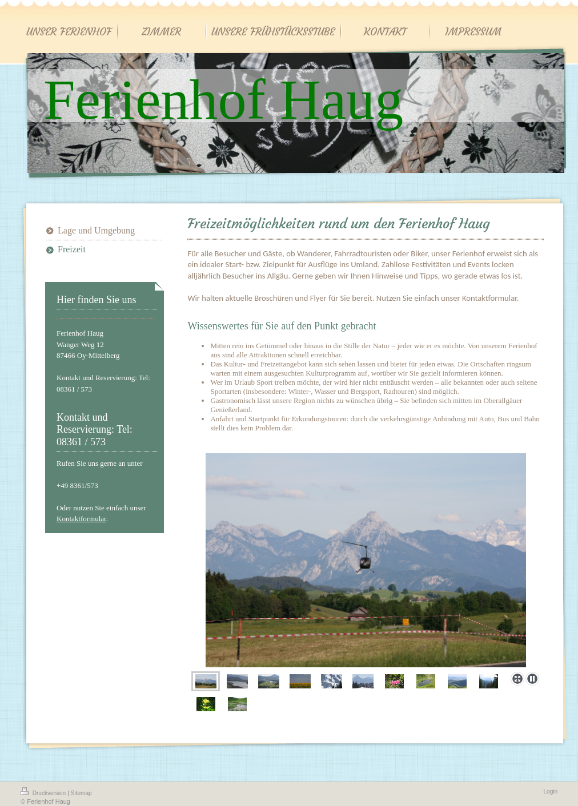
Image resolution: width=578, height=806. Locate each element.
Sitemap (81, 793)
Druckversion (44, 791)
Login (550, 791)
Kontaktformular (81, 518)
